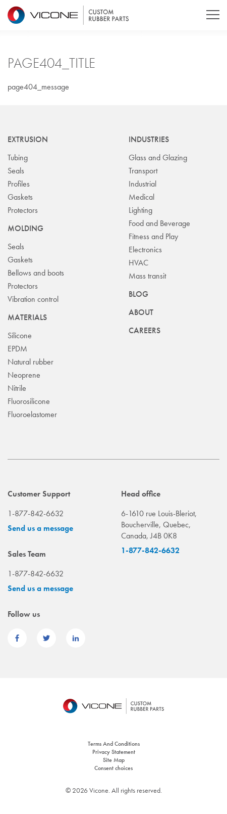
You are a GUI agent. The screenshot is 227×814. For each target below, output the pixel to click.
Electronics (145, 249)
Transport (143, 170)
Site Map (114, 760)
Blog (138, 294)
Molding (25, 228)
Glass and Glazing (158, 157)
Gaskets (20, 197)
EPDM (17, 348)
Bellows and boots (36, 272)
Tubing (18, 157)
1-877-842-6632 (150, 550)
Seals (16, 170)
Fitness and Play (153, 236)
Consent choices (113, 768)
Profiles (19, 183)
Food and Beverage (159, 223)
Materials (27, 317)
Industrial (142, 183)
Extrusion (28, 139)
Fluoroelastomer (32, 414)
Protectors (23, 210)
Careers (144, 330)
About (141, 312)
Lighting (140, 210)
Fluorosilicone (29, 401)
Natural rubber (30, 361)
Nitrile (17, 388)
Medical (141, 197)
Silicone (20, 335)
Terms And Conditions (114, 744)
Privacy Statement (113, 752)
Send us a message (40, 528)
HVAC (138, 262)
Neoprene (24, 375)
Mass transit (147, 275)
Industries (149, 139)
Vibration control (33, 299)
